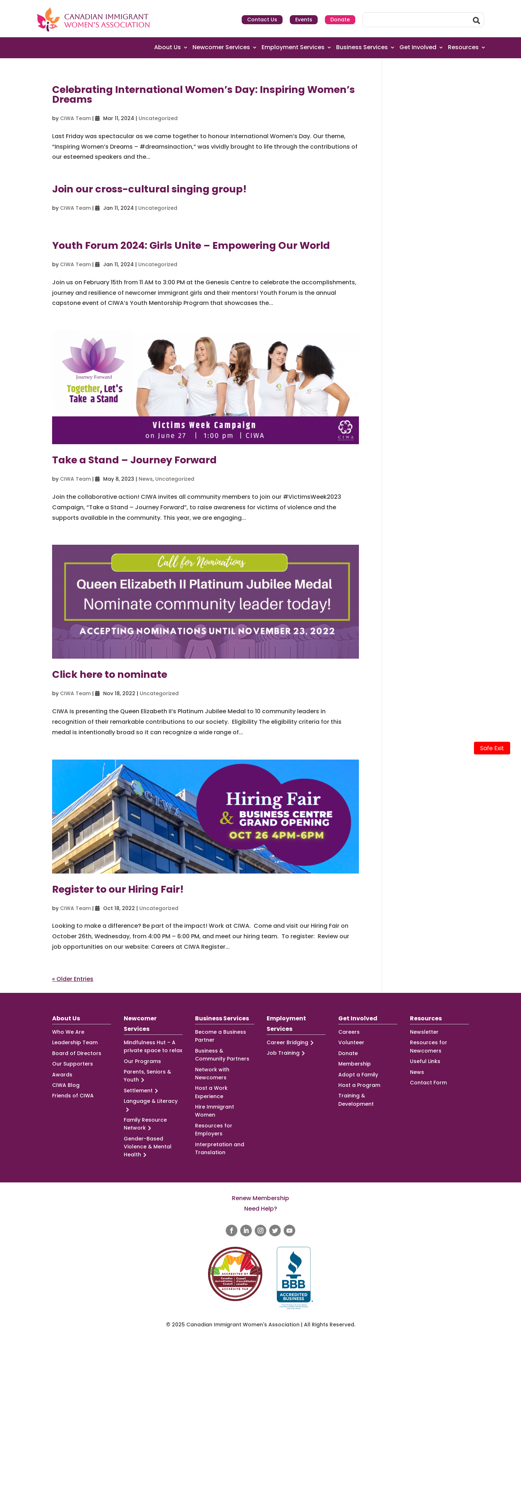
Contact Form (428, 1082)
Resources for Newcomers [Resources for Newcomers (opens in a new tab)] (428, 1046)
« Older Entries (72, 979)
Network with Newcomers (212, 1073)
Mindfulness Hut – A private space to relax (153, 1046)
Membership (354, 1063)
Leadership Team (75, 1042)
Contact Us (262, 19)
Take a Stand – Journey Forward (134, 460)
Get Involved (417, 47)
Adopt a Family (358, 1074)
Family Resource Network (145, 1124)
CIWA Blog (66, 1085)
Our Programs (142, 1061)
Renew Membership (260, 1198)
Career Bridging (291, 1042)
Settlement (142, 1091)
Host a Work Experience (211, 1092)
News (146, 479)
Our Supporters (72, 1063)
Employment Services (293, 47)
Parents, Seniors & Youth (147, 1076)
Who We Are (68, 1032)
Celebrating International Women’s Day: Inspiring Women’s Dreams (203, 94)
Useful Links (425, 1061)
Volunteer (351, 1042)
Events (303, 19)
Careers (349, 1032)
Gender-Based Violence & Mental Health (147, 1147)
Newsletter (424, 1032)
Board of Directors (76, 1053)
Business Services (362, 47)
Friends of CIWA (73, 1095)
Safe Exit (492, 748)
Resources (463, 47)
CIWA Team (75, 118)
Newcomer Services (221, 47)
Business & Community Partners (222, 1054)
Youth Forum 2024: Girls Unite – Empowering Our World (191, 245)
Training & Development (356, 1099)
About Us (167, 47)
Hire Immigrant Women (214, 1110)
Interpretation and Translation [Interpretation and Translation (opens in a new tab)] (219, 1148)
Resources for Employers (213, 1129)
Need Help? (260, 1208)
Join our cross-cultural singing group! (149, 189)
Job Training (287, 1053)
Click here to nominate (109, 674)
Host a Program (359, 1085)
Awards (62, 1074)
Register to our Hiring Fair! (118, 889)
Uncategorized (158, 118)
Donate (340, 19)
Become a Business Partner (220, 1036)
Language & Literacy (151, 1105)
